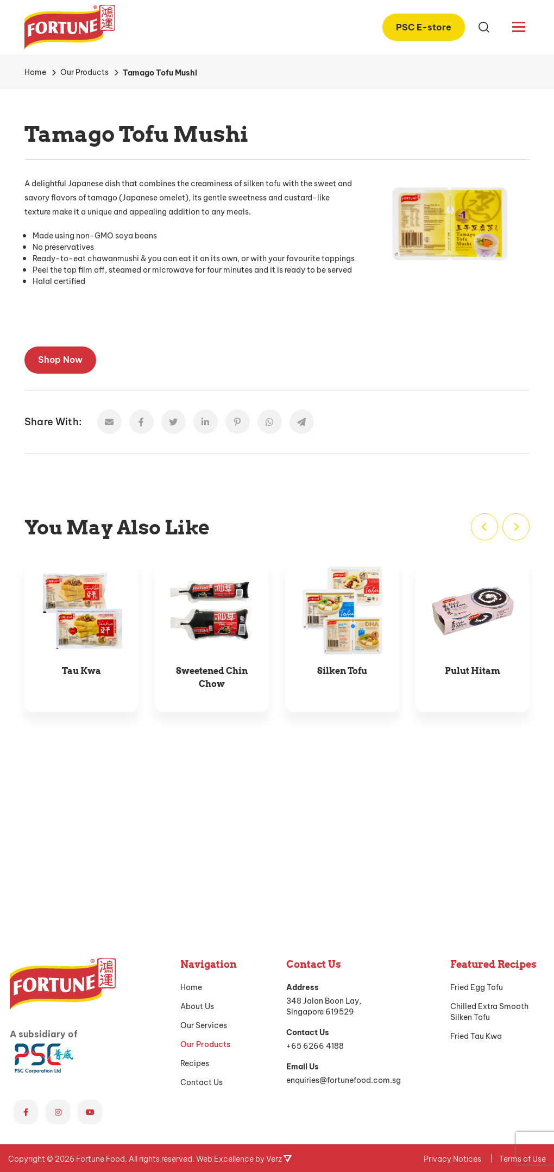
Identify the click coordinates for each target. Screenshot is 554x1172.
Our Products (205, 890)
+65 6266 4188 (315, 891)
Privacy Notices (452, 1004)
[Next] (516, 526)
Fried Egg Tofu (476, 833)
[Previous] (484, 526)
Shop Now (60, 358)
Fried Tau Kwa (476, 882)
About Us (197, 852)
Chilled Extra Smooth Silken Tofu (489, 857)
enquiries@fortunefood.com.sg (343, 925)
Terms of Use (522, 1004)
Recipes (194, 909)
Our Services (203, 871)
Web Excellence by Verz (244, 1004)
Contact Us (201, 928)
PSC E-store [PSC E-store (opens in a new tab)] (423, 26)
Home (191, 833)
